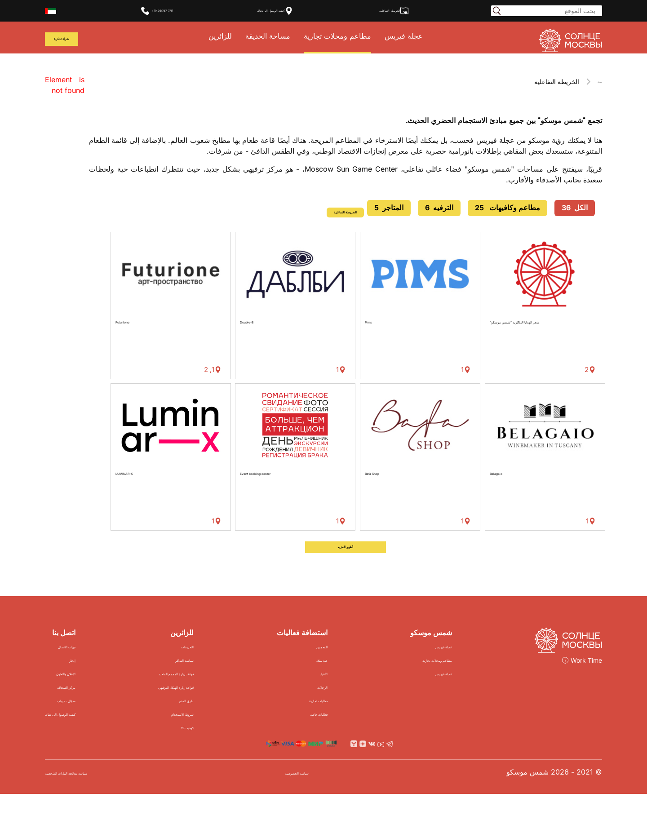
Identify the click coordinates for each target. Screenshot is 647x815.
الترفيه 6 (439, 208)
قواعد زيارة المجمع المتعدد (212, 688)
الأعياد (349, 688)
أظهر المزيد (345, 559)
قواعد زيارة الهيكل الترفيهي (210, 701)
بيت (597, 81)
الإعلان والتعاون (90, 688)
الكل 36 (575, 208)
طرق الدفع (235, 715)
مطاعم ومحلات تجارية (346, 37)
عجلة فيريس (413, 37)
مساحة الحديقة (276, 37)
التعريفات (237, 661)
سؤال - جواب (93, 715)
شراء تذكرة (71, 39)
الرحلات (346, 701)
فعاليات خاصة (336, 728)
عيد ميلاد (344, 674)
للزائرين (229, 37)
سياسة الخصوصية (324, 793)
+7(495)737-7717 (151, 11)
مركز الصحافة (92, 701)
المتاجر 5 (388, 208)
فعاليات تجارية (336, 715)
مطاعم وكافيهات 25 (507, 208)
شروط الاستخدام (226, 728)
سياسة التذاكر (231, 674)
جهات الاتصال (94, 661)
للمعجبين (344, 661)
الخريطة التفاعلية (408, 11)
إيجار (107, 674)
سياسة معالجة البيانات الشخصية (93, 793)
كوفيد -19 (237, 742)
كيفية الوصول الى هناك (280, 11)
